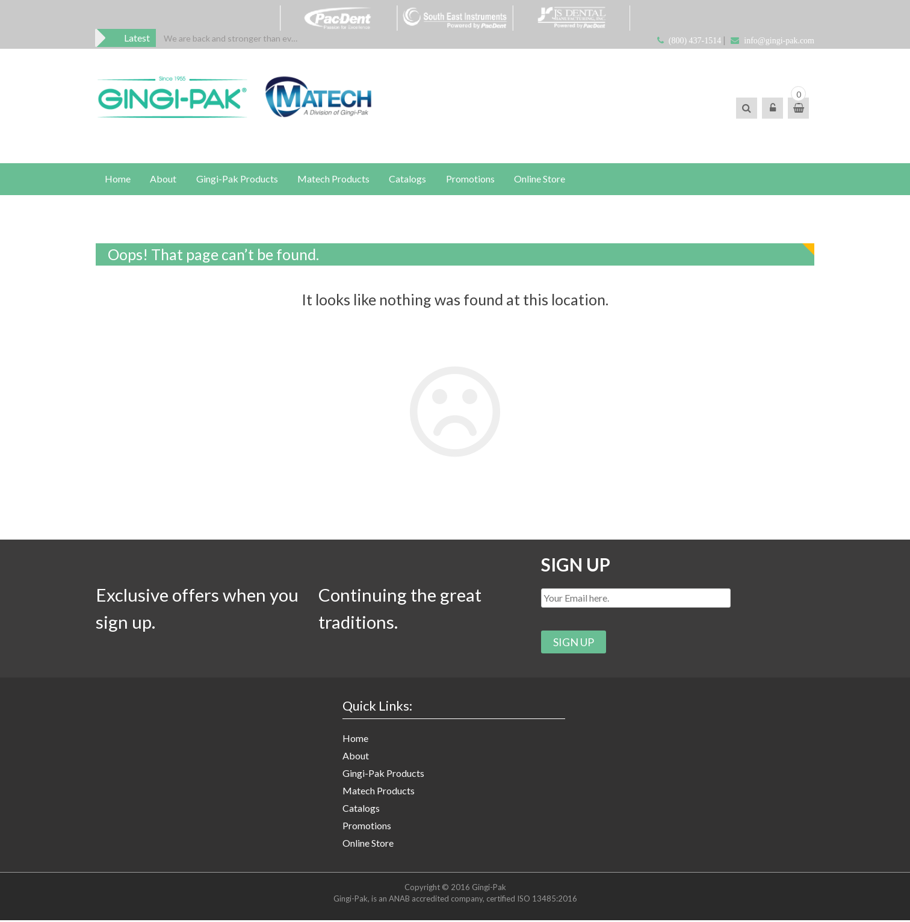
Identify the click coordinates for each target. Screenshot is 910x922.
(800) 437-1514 (695, 40)
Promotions (366, 827)
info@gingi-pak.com (779, 40)
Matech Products (378, 792)
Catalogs (361, 809)
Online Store (368, 844)
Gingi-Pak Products (383, 774)
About (355, 757)
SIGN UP (576, 565)
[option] (233, 38)
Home (355, 740)
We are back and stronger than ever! (233, 38)
